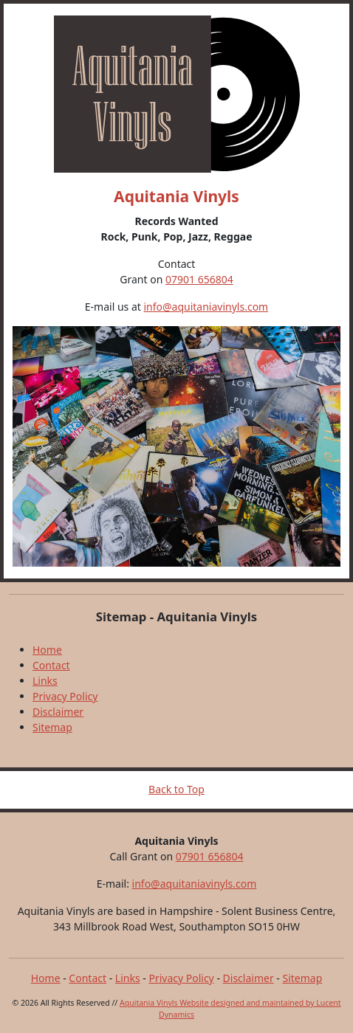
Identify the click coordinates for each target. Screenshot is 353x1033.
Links (45, 681)
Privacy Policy (64, 696)
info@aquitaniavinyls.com (205, 307)
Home (47, 650)
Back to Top (176, 789)
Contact (51, 665)
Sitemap (52, 727)
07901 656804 (199, 279)
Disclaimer (57, 712)
